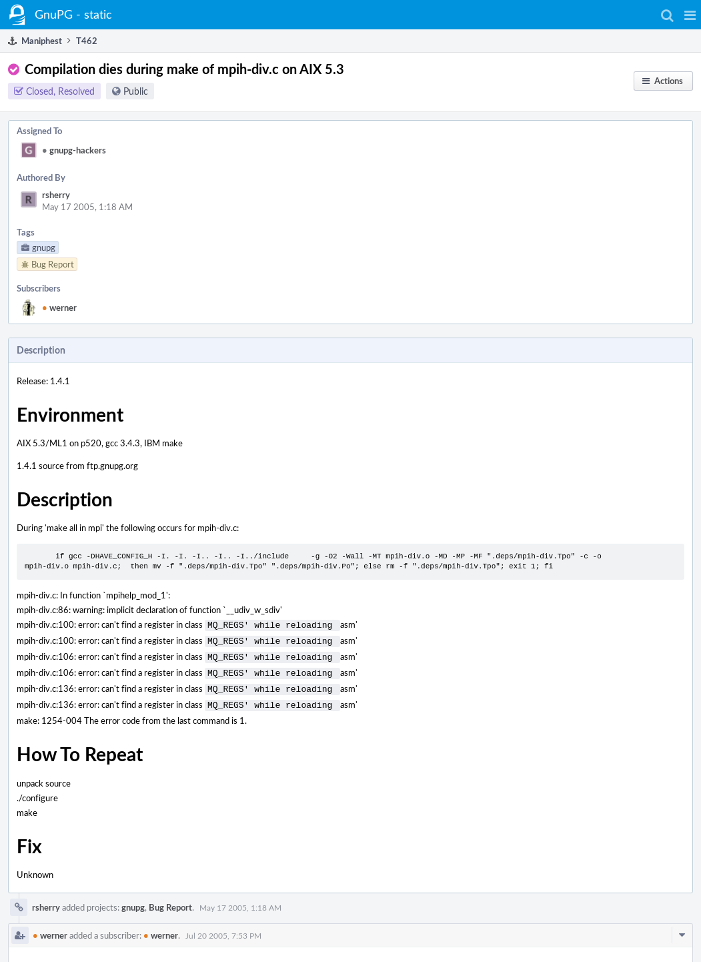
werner (59, 308)
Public (135, 91)
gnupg (133, 899)
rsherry (56, 195)
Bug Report (170, 899)
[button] (690, 14)
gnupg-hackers (74, 150)
